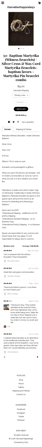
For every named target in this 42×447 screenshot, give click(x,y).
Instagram (21, 413)
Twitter (21, 416)
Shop (21, 380)
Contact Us (21, 394)
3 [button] (23, 48)
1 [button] (18, 48)
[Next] (37, 357)
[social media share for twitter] (14, 122)
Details (7, 129)
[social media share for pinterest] (18, 122)
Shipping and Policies (21, 391)
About (21, 384)
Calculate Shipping (21, 90)
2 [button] (21, 48)
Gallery (21, 387)
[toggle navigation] (2, 3)
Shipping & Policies (23, 129)
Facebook (21, 409)
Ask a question (28, 122)
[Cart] (39, 3)
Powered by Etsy (21, 442)
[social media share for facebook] (9, 122)
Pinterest (21, 420)
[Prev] (4, 357)
